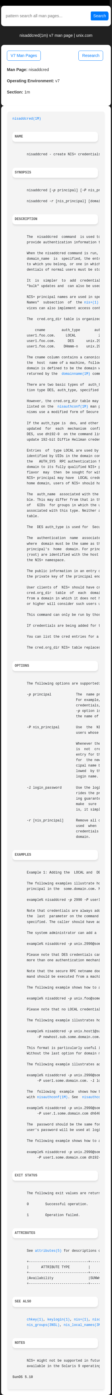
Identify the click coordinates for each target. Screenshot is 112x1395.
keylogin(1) (58, 1320)
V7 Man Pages (24, 55)
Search (99, 16)
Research (90, 55)
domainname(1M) (76, 374)
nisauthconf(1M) (72, 407)
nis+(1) (91, 303)
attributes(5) (48, 1251)
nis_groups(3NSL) (43, 1325)
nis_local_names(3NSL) (85, 1325)
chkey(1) (35, 1320)
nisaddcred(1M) (26, 119)
